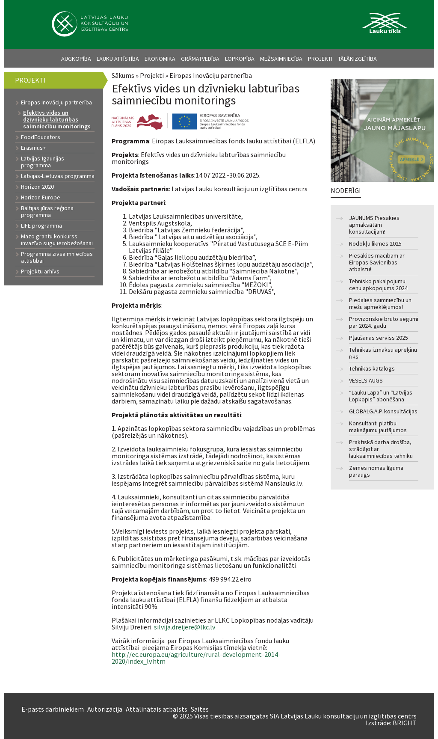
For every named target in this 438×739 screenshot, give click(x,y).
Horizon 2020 (37, 186)
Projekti (320, 58)
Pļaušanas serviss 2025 (378, 337)
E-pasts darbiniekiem (52, 709)
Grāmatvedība (200, 58)
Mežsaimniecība (281, 58)
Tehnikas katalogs (372, 368)
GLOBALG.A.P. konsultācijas (383, 411)
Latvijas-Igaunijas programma (42, 161)
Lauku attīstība (118, 58)
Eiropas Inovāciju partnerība (210, 75)
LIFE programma (41, 225)
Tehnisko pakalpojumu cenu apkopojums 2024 (378, 285)
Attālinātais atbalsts (156, 709)
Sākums (123, 75)
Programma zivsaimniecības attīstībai (57, 257)
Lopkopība (240, 58)
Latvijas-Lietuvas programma (58, 176)
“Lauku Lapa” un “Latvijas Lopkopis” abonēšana (380, 396)
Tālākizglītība (357, 58)
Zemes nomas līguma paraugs (376, 471)
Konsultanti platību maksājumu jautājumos (378, 427)
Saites (200, 709)
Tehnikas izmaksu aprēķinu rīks (383, 353)
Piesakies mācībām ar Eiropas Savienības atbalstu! (377, 262)
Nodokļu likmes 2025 (375, 243)
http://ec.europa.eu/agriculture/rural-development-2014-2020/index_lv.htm (196, 657)
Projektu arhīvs (40, 271)
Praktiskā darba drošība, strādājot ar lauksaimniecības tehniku (381, 449)
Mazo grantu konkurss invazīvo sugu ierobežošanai (57, 239)
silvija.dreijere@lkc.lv (184, 627)
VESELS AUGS (366, 380)
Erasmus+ (33, 147)
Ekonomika (160, 58)
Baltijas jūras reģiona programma (47, 211)
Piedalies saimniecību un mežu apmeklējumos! (380, 304)
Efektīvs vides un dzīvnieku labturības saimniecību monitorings (57, 119)
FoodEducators (40, 137)
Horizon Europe (40, 197)
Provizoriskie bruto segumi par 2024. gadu (383, 322)
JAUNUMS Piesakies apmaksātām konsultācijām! (374, 224)
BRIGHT (405, 722)
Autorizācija (104, 709)
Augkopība (76, 58)
